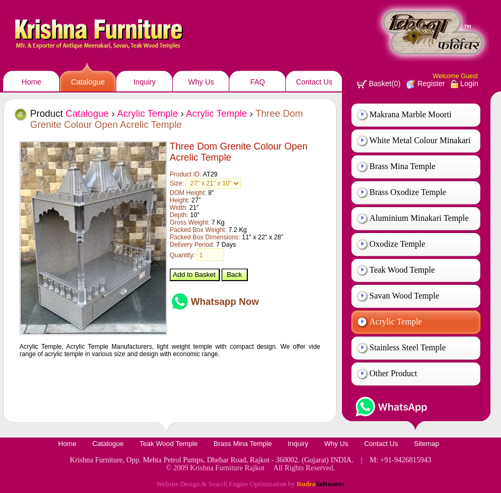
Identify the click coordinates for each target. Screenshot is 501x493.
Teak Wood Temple (402, 269)
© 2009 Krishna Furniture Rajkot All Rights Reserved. (250, 468)
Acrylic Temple (395, 321)
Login (464, 83)
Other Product (393, 373)
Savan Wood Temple (404, 295)
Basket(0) (379, 83)
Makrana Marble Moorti (410, 114)
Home (31, 82)
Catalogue (88, 82)
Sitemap (426, 444)
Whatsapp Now (225, 301)
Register (425, 83)
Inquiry (144, 82)
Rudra (320, 484)
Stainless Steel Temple (407, 347)
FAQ (257, 82)
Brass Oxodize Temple (407, 192)
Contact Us (314, 82)
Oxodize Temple (397, 243)
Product (69, 113)
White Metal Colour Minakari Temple (420, 144)
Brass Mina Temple (402, 166)
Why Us (201, 82)
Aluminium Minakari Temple (419, 217)
